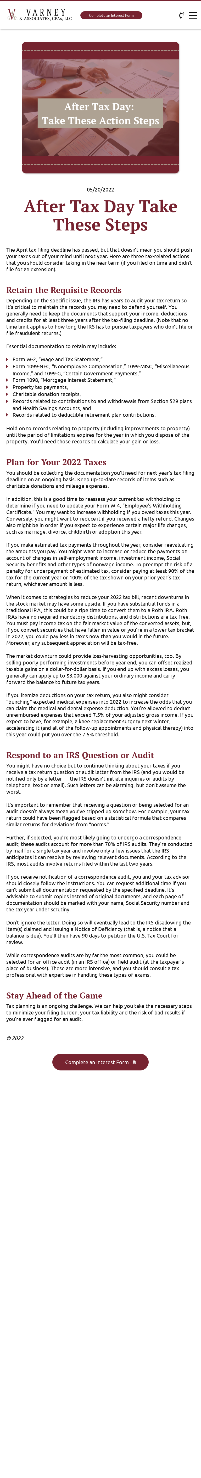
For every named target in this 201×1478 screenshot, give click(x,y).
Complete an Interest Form (111, 15)
